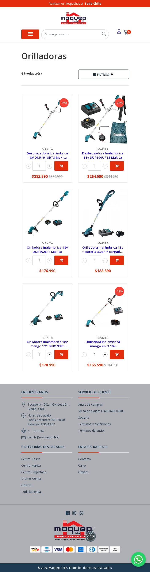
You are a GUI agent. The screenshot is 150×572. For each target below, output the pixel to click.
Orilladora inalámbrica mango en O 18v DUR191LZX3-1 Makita (102, 346)
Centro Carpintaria (33, 472)
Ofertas (26, 485)
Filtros (103, 74)
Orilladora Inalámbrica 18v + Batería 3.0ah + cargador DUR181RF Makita (102, 251)
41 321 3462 (36, 431)
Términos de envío (91, 431)
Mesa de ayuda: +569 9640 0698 (100, 411)
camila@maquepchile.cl (43, 437)
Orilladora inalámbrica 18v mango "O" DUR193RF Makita (47, 346)
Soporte (83, 417)
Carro (82, 465)
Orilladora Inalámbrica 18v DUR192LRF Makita (47, 249)
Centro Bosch (30, 459)
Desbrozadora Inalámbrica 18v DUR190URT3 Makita (102, 155)
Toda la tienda (31, 492)
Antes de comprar (90, 404)
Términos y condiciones (94, 424)
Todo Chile (92, 3)
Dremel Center (31, 479)
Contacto (84, 459)
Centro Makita (31, 465)
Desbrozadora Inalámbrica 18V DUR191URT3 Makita (47, 155)
